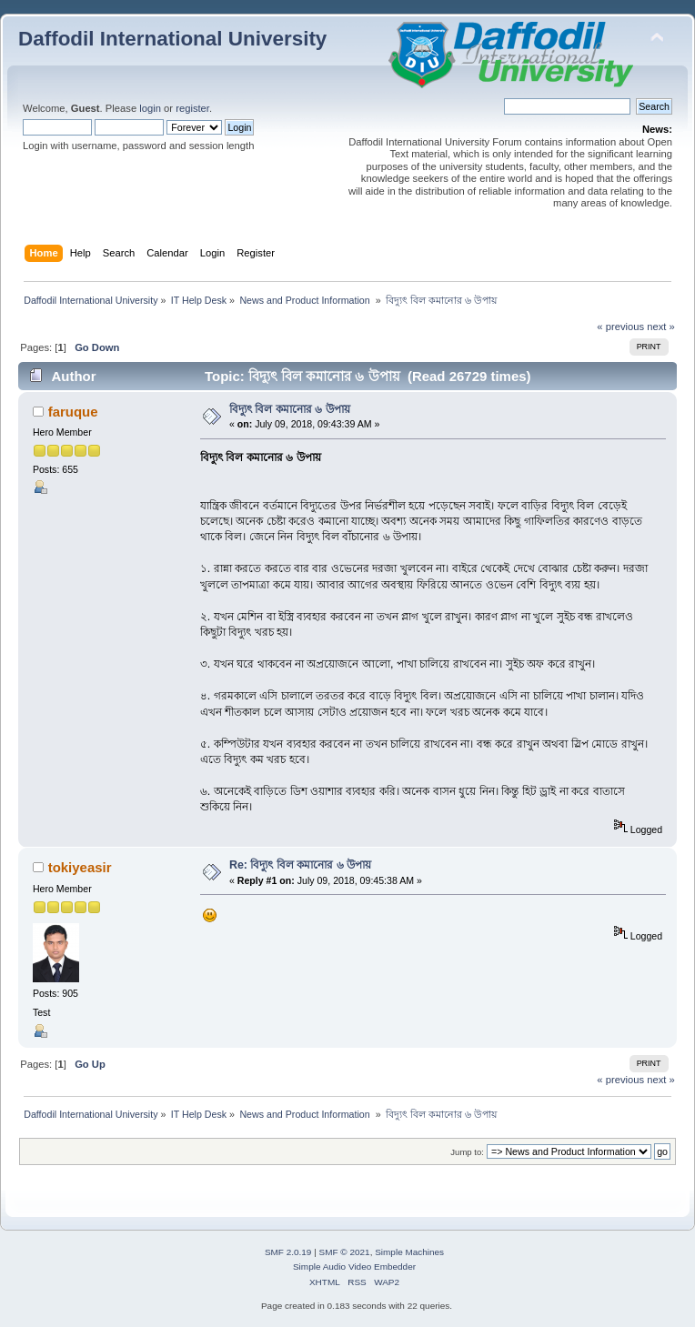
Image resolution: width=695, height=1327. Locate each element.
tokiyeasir (80, 867)
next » (661, 326)
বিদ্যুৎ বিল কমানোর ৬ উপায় (289, 409)
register (192, 108)
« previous (620, 326)
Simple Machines (409, 1252)
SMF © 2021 (344, 1252)
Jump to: (467, 1152)
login (150, 108)
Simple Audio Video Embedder (354, 1267)
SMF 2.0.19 (288, 1252)
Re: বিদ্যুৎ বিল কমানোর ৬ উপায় (300, 865)
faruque (73, 411)
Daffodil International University (172, 38)
